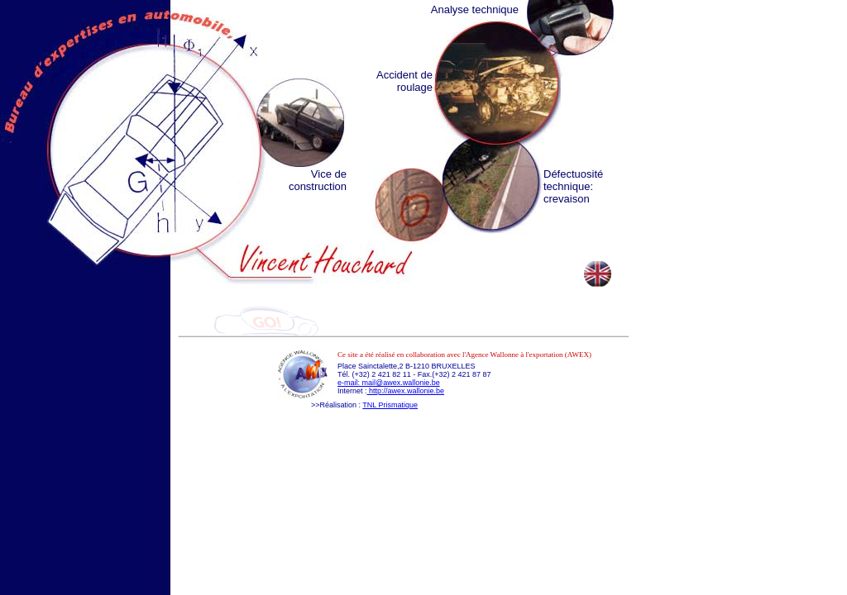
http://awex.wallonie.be (406, 391)
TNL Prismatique (390, 405)
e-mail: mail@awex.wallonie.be (388, 382)
